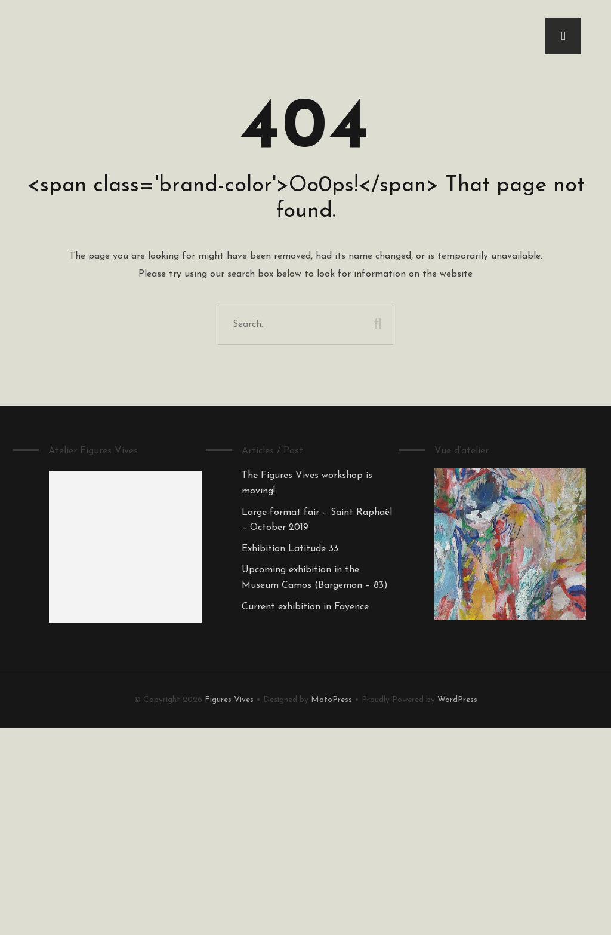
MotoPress (331, 699)
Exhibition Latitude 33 (290, 549)
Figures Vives (229, 699)
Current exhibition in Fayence (305, 607)
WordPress (457, 699)
